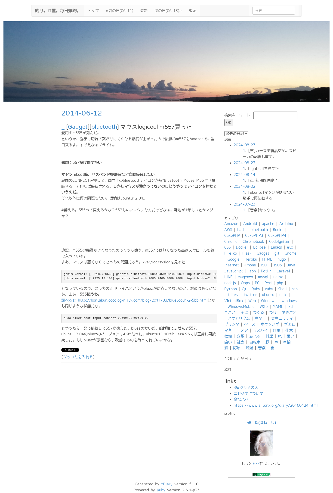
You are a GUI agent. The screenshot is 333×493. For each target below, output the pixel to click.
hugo (282, 259)
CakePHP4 (277, 235)
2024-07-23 (244, 204)
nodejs (230, 283)
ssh (295, 289)
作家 (289, 330)
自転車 (254, 342)
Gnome (290, 253)
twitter (250, 294)
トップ (93, 10)
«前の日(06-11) (119, 10)
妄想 (240, 336)
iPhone (250, 265)
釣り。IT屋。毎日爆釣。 (58, 10)
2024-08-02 (244, 186)
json (252, 271)
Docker (242, 247)
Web (252, 301)
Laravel (283, 271)
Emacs (276, 247)
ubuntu (268, 294)
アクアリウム (239, 318)
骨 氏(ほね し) (261, 422)
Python (230, 289)
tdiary (233, 294)
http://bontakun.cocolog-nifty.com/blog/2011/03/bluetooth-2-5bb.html (143, 300)
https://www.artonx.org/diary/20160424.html (276, 405)
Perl (268, 283)
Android (250, 223)
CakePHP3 (254, 235)
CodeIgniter (279, 241)
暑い (290, 336)
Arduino (286, 223)
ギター (260, 318)
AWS (228, 229)
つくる (258, 312)
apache (268, 223)
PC (257, 283)
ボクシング (269, 324)
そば (244, 312)
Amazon (231, 223)
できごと (289, 312)
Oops (245, 283)
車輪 (286, 342)
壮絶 (228, 336)
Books (278, 229)
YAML (278, 306)
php (280, 283)
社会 (240, 342)
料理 (269, 336)
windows (289, 301)
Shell (282, 289)
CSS (227, 247)
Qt (244, 289)
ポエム (289, 324)
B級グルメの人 (246, 387)
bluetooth (104, 127)
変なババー (243, 399)
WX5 (264, 306)
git (277, 253)
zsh (291, 306)
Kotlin (266, 271)
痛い (228, 342)
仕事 (276, 330)
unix (283, 294)
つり (273, 312)
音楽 (261, 348)
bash (241, 229)
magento (245, 277)
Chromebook (253, 241)
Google (234, 259)
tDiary (167, 484)
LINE (228, 277)
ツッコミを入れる (78, 357)
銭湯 (249, 348)
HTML (267, 259)
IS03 (278, 265)
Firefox (230, 253)
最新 (144, 10)
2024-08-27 (244, 145)
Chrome (230, 241)
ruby (269, 289)
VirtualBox (233, 301)
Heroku (251, 259)
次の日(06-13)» (168, 10)
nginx (278, 277)
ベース (249, 324)
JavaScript (233, 271)
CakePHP (232, 235)
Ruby (256, 289)
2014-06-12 (81, 113)
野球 (236, 348)
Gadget (78, 127)
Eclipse (259, 247)
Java (291, 265)
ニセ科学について (248, 393)
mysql (263, 277)
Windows (268, 301)
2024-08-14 (244, 174)
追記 (192, 10)
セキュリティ (282, 318)
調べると (68, 300)
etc (290, 247)
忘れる (254, 336)
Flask (247, 253)
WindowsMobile (241, 306)
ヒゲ (256, 463)
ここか (229, 312)
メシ (244, 330)
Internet (231, 265)
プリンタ (231, 324)
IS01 (265, 265)
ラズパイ (260, 330)
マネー (229, 330)
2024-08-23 (244, 163)
